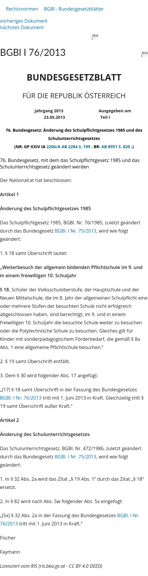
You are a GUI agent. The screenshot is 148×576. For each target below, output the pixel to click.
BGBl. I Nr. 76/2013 (20, 398)
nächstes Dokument (22, 27)
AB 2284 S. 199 (76, 146)
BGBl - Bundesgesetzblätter (74, 9)
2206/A (53, 146)
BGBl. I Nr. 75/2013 (75, 231)
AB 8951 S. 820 (116, 146)
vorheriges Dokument (24, 21)
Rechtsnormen (22, 9)
